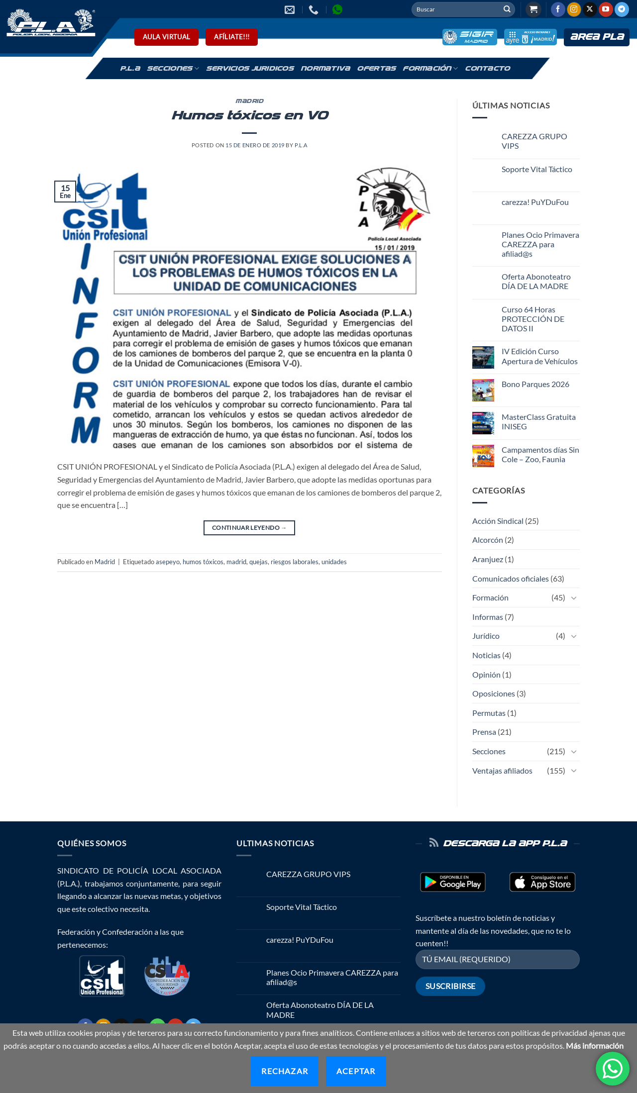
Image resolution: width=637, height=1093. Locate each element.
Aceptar (355, 1071)
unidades (334, 562)
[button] (533, 9)
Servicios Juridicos (250, 69)
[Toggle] (574, 597)
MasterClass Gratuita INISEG (539, 421)
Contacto (487, 69)
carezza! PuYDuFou (535, 201)
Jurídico (486, 635)
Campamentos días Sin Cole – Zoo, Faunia (540, 454)
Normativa (325, 69)
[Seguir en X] (590, 9)
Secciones (173, 68)
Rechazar (284, 1071)
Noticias (486, 655)
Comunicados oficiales (510, 578)
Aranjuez (487, 559)
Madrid (249, 101)
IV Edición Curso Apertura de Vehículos (540, 355)
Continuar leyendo (249, 527)
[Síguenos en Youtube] (606, 9)
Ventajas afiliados (502, 770)
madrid (236, 562)
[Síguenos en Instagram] (574, 9)
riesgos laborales (294, 562)
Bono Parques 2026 (535, 384)
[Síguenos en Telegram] (622, 9)
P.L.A (130, 69)
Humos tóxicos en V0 (249, 115)
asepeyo (168, 562)
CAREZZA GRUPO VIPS (534, 140)
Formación (430, 68)
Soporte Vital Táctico (537, 169)
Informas (487, 616)
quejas (258, 562)
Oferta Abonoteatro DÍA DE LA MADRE (536, 281)
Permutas (489, 712)
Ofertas (376, 69)
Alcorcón (487, 539)
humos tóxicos (203, 562)
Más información (595, 1045)
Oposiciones (493, 693)
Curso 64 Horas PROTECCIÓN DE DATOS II (533, 318)
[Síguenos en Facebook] (558, 9)
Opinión (486, 674)
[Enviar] (507, 9)
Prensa (484, 731)
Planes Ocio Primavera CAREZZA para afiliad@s (540, 244)
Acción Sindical (498, 520)
